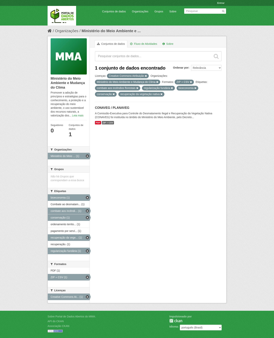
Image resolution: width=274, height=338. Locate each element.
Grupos (159, 11)
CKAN (175, 321)
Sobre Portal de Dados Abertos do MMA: (72, 316)
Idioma (173, 326)
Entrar (221, 3)
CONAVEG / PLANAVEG (112, 107)
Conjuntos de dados (114, 11)
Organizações (140, 11)
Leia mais (78, 115)
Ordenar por (181, 67)
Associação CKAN (58, 326)
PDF (98, 122)
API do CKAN (56, 321)
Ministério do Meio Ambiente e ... (111, 31)
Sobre (172, 11)
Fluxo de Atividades (143, 43)
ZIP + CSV (108, 122)
